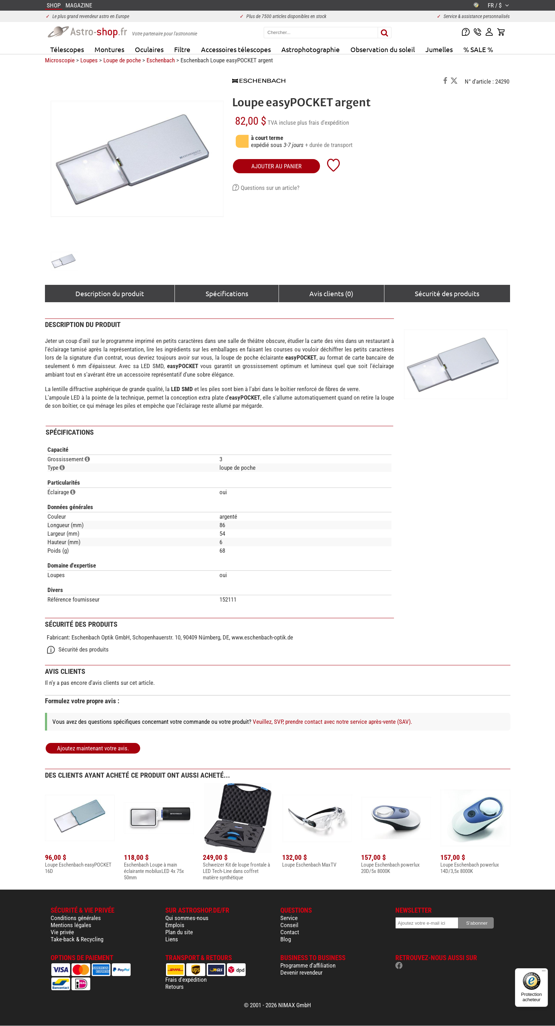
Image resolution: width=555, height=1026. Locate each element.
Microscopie (60, 60)
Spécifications (227, 293)
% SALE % (478, 49)
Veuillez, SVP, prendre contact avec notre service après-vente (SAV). (332, 721)
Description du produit (109, 293)
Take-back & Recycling (77, 939)
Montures (109, 49)
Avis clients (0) (331, 293)
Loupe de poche (122, 60)
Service (289, 917)
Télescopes (67, 49)
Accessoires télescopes (236, 49)
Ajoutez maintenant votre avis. (93, 748)
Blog (285, 939)
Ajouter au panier (276, 166)
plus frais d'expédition (323, 122)
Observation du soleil (382, 49)
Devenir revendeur (301, 972)
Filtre (182, 49)
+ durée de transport (329, 144)
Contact (289, 932)
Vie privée (62, 932)
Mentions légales (71, 925)
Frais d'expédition (186, 979)
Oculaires (149, 49)
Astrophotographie (310, 49)
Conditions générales (76, 917)
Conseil (289, 925)
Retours (174, 986)
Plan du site (179, 932)
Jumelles (439, 49)
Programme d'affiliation (308, 965)
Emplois (174, 925)
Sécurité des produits (447, 293)
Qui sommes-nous (186, 917)
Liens (171, 939)
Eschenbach (161, 60)
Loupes (89, 60)
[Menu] (543, 972)
